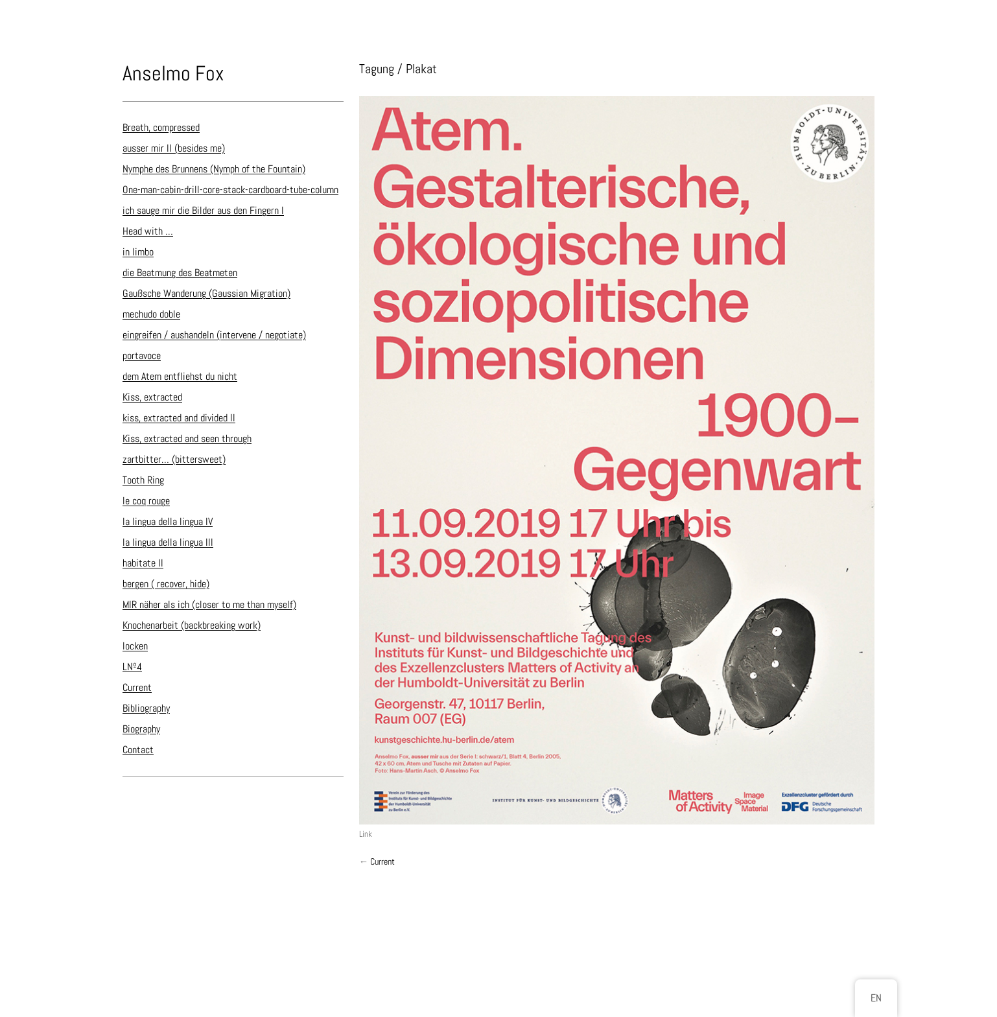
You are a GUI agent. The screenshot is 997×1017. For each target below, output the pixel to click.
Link (365, 833)
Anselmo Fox (173, 73)
